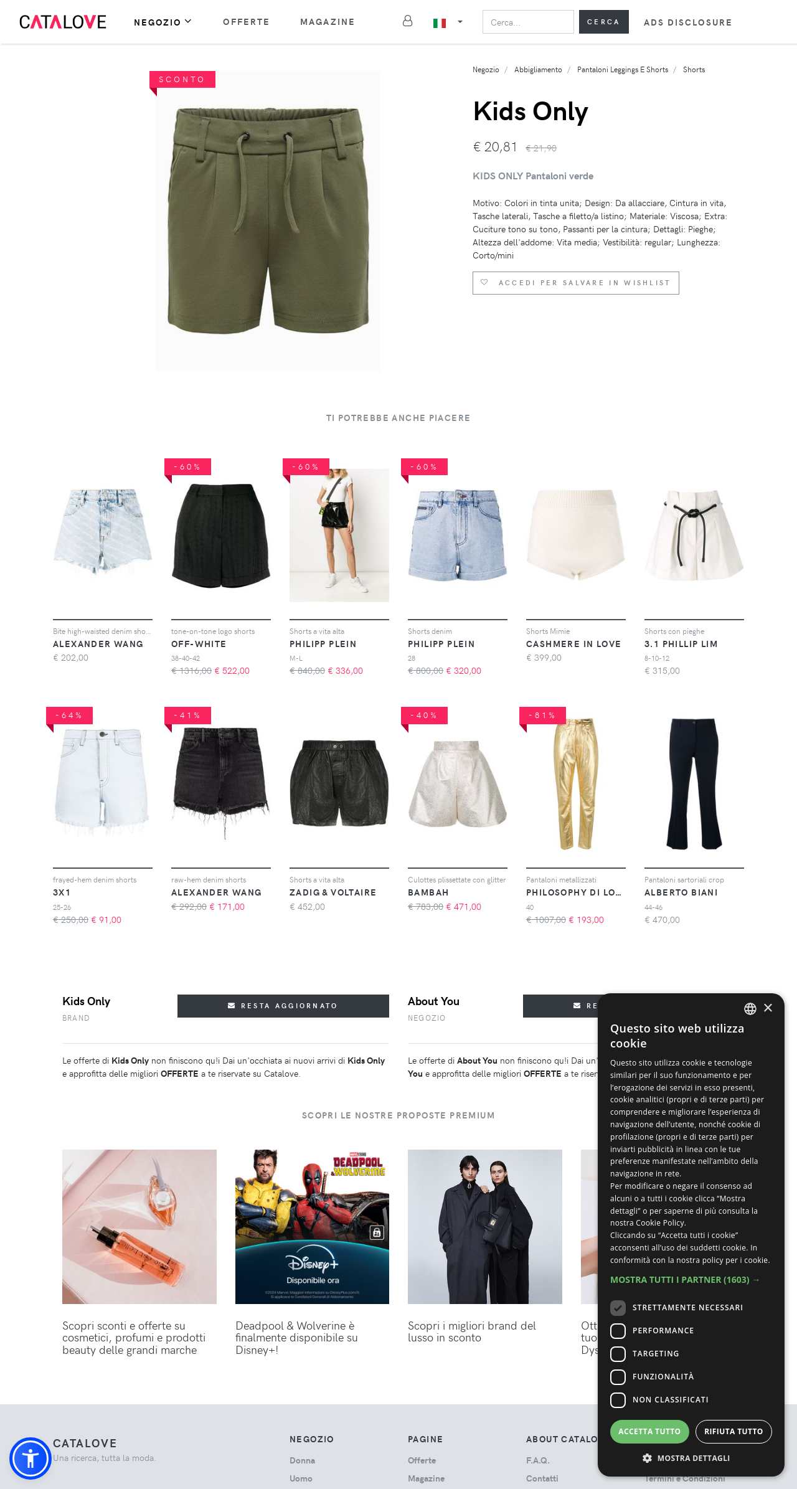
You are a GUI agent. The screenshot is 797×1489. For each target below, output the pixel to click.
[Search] (528, 22)
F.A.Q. (538, 1460)
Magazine (328, 21)
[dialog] (691, 1235)
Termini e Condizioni (684, 1478)
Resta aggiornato (283, 1005)
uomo (301, 1478)
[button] (30, 1458)
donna (302, 1460)
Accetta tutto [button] (649, 1431)
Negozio (164, 21)
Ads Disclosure (688, 22)
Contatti (542, 1478)
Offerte (246, 21)
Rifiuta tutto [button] (733, 1431)
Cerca (604, 21)
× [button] (767, 1008)
